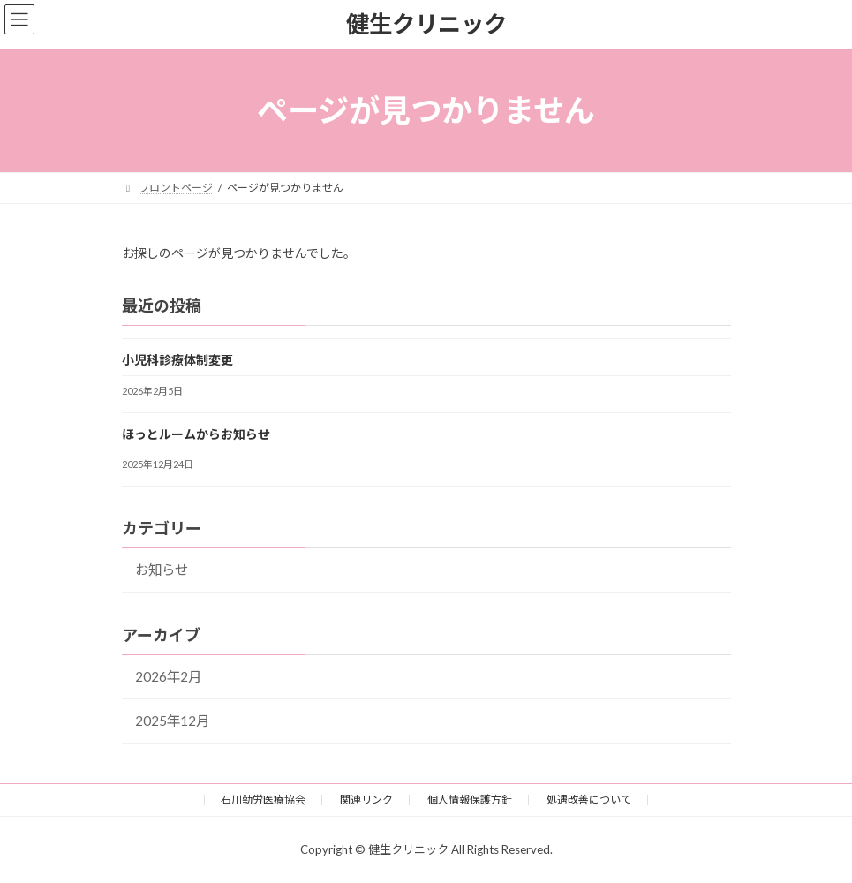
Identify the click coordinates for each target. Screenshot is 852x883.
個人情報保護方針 (469, 799)
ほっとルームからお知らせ (196, 434)
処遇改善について (589, 799)
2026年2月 (168, 676)
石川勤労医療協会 (263, 799)
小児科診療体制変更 (177, 359)
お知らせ (161, 569)
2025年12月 (172, 720)
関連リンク (366, 799)
